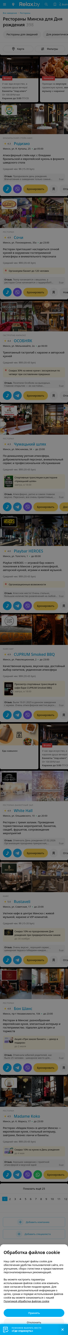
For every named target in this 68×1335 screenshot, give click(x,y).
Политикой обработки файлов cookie (26, 1301)
